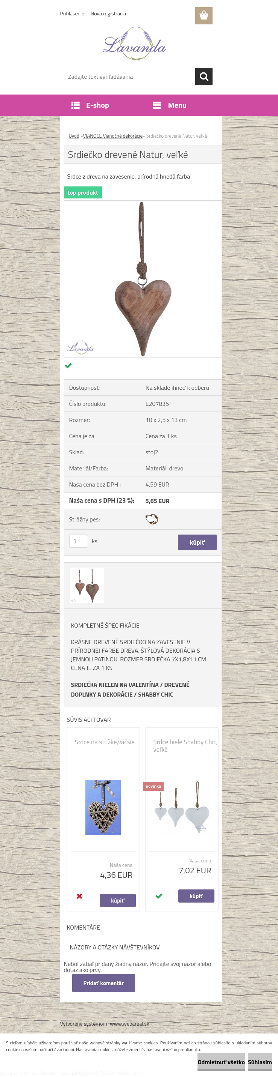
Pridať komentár (104, 983)
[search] (204, 76)
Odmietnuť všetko (221, 1061)
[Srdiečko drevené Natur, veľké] (143, 203)
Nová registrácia (108, 13)
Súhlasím (260, 1061)
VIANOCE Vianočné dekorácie (113, 136)
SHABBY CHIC (155, 694)
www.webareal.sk (129, 1023)
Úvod (74, 136)
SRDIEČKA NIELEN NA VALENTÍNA (115, 684)
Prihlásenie (72, 13)
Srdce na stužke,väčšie (105, 742)
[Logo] (134, 43)
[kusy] (78, 541)
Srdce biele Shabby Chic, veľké (185, 745)
